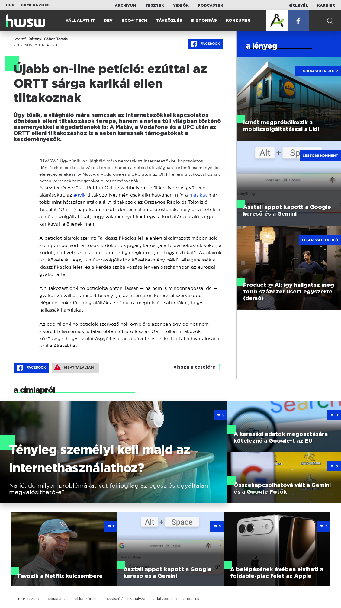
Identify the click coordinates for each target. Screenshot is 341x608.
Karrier (326, 5)
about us (191, 598)
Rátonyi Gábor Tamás (48, 39)
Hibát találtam (74, 367)
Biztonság (204, 21)
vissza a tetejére (194, 367)
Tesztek (154, 5)
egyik (79, 194)
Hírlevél (298, 5)
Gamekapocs (35, 5)
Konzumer (238, 21)
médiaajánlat (56, 598)
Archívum (125, 5)
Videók (181, 5)
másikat (198, 194)
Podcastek (210, 5)
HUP (10, 5)
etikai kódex (86, 598)
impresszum (28, 598)
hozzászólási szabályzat (125, 598)
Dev (108, 21)
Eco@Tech (134, 21)
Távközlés (169, 21)
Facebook (205, 44)
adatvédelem (165, 598)
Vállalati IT (80, 21)
